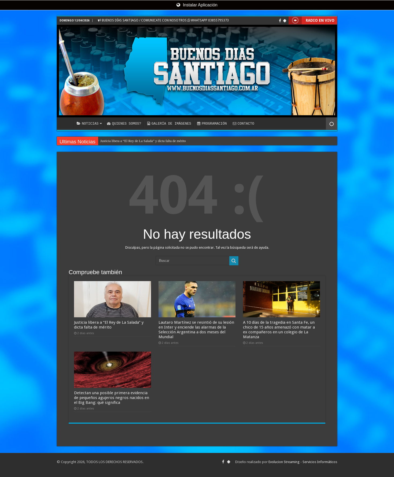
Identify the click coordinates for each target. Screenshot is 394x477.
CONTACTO (243, 123)
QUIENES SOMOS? (124, 123)
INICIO (66, 123)
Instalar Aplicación (196, 5)
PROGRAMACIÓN (212, 123)
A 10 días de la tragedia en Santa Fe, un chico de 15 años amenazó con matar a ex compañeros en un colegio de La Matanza (279, 329)
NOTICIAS (87, 123)
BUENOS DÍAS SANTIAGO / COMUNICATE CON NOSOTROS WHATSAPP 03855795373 (163, 20)
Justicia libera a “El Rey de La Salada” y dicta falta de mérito (143, 141)
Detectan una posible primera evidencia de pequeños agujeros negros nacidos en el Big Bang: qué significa (111, 397)
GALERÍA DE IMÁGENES (169, 123)
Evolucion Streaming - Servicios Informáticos (302, 462)
